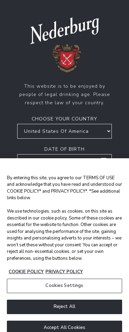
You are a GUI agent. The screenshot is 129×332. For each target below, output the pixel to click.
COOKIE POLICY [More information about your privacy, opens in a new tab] (26, 275)
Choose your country (64, 119)
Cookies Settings (64, 290)
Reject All (64, 310)
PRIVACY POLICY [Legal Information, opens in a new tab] (64, 275)
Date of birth (64, 149)
